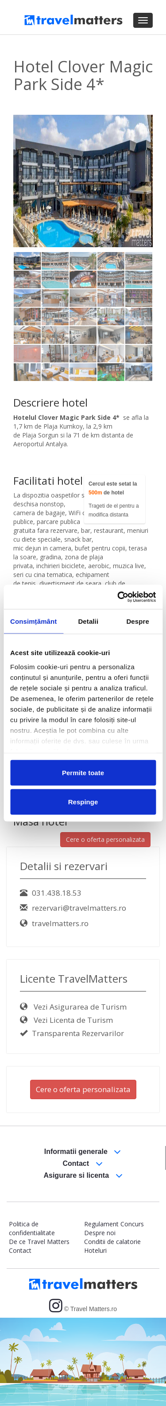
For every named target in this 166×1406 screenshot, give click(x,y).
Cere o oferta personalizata (105, 839)
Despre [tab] (137, 621)
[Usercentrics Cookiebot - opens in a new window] (118, 597)
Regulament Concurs (114, 1224)
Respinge (83, 801)
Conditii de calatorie (112, 1241)
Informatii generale (82, 1151)
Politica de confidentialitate (32, 1228)
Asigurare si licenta (82, 1175)
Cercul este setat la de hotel (113, 488)
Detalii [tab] (88, 621)
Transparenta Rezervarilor (72, 1033)
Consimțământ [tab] (33, 621)
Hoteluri (95, 1250)
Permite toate (83, 773)
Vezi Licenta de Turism (66, 1020)
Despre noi (100, 1233)
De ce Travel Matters (39, 1241)
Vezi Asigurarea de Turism (73, 1007)
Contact (83, 1163)
